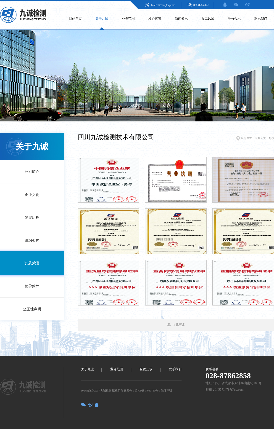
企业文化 (32, 195)
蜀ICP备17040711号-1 (147, 390)
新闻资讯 (181, 18)
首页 (257, 138)
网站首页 (75, 18)
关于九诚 (101, 18)
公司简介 (32, 172)
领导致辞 (32, 286)
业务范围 (128, 18)
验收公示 (234, 18)
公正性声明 (32, 309)
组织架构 (32, 240)
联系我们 (260, 18)
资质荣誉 (32, 263)
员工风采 (207, 18)
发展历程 (32, 218)
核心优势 (154, 18)
